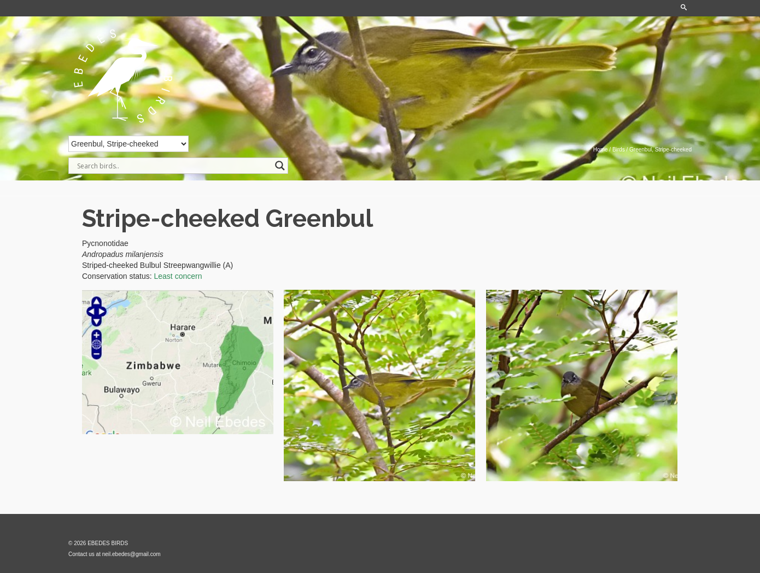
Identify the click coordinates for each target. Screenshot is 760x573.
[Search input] (173, 165)
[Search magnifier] (280, 165)
